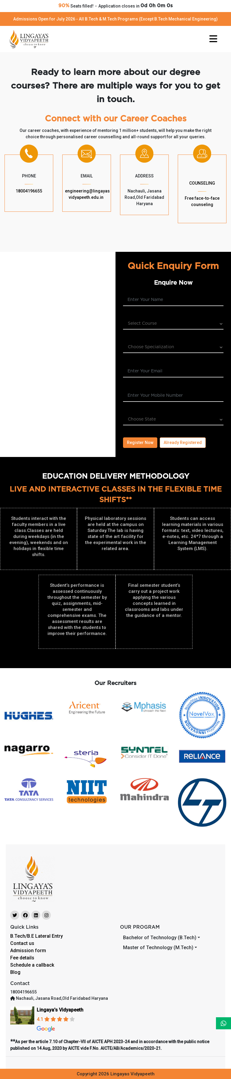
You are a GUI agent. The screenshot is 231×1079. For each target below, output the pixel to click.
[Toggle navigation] (213, 39)
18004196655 (29, 191)
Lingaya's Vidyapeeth (60, 1010)
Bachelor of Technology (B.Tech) (159, 937)
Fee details (22, 958)
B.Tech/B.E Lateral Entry (36, 936)
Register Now (140, 442)
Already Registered (183, 442)
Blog (15, 972)
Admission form (28, 950)
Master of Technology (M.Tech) (158, 947)
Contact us (22, 943)
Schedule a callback (32, 965)
